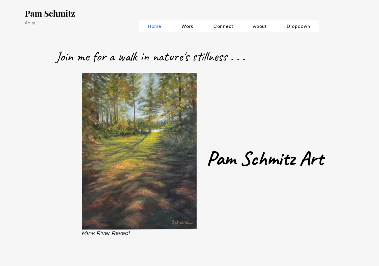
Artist (30, 23)
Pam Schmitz (50, 13)
